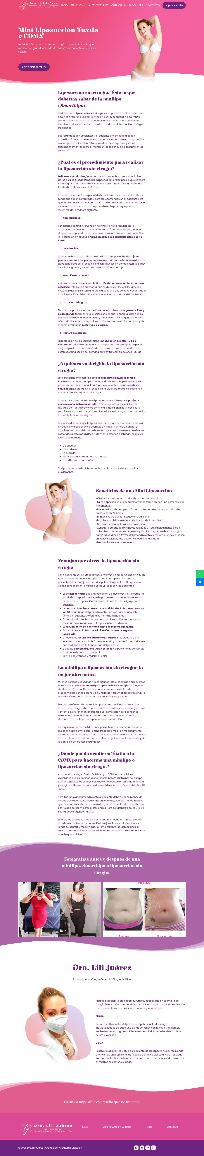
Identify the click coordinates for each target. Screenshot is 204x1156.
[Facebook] (136, 1147)
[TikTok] (147, 1147)
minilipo (80, 685)
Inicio (64, 5)
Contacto (153, 5)
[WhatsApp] (153, 1147)
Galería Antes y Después (117, 1127)
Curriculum (118, 5)
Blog (132, 5)
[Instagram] (142, 1147)
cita (91, 811)
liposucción (96, 423)
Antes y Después (98, 5)
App (141, 5)
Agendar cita (174, 5)
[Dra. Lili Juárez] (38, 5)
